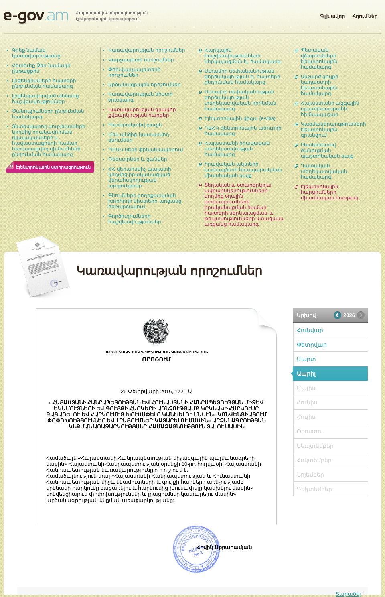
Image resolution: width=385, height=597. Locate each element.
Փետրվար (312, 344)
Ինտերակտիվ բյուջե (135, 125)
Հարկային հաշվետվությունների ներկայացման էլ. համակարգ (243, 55)
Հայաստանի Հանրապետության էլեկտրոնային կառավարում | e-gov (76, 18)
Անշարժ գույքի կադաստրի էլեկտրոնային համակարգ (319, 85)
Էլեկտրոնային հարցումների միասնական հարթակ (330, 192)
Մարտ (306, 359)
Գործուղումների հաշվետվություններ (134, 219)
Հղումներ (365, 14)
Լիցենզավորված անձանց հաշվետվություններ (45, 98)
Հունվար (310, 330)
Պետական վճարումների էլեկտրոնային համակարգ (319, 58)
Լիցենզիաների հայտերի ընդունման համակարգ (44, 83)
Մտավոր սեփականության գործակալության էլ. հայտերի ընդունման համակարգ (242, 76)
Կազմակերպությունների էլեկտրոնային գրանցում (333, 129)
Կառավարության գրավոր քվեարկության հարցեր (142, 112)
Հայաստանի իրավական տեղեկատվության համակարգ (237, 148)
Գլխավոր (332, 14)
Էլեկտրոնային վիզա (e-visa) (240, 118)
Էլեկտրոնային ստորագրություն (53, 166)
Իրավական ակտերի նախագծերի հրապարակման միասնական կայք (243, 169)
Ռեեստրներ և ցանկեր (137, 159)
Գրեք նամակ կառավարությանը (36, 53)
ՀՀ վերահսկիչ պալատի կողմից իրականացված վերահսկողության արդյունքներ (139, 177)
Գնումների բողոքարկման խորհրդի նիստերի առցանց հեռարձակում (145, 201)
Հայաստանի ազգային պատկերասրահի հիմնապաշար (330, 108)
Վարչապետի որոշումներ (141, 60)
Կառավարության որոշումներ (146, 50)
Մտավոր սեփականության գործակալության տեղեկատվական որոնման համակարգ (240, 100)
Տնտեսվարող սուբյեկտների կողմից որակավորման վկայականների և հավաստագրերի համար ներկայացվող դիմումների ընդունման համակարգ (48, 140)
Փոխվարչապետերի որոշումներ (134, 72)
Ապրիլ (306, 373)
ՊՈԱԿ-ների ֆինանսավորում (145, 149)
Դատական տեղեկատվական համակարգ (324, 171)
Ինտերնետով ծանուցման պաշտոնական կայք (327, 150)
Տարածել (348, 594)
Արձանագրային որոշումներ (144, 84)
